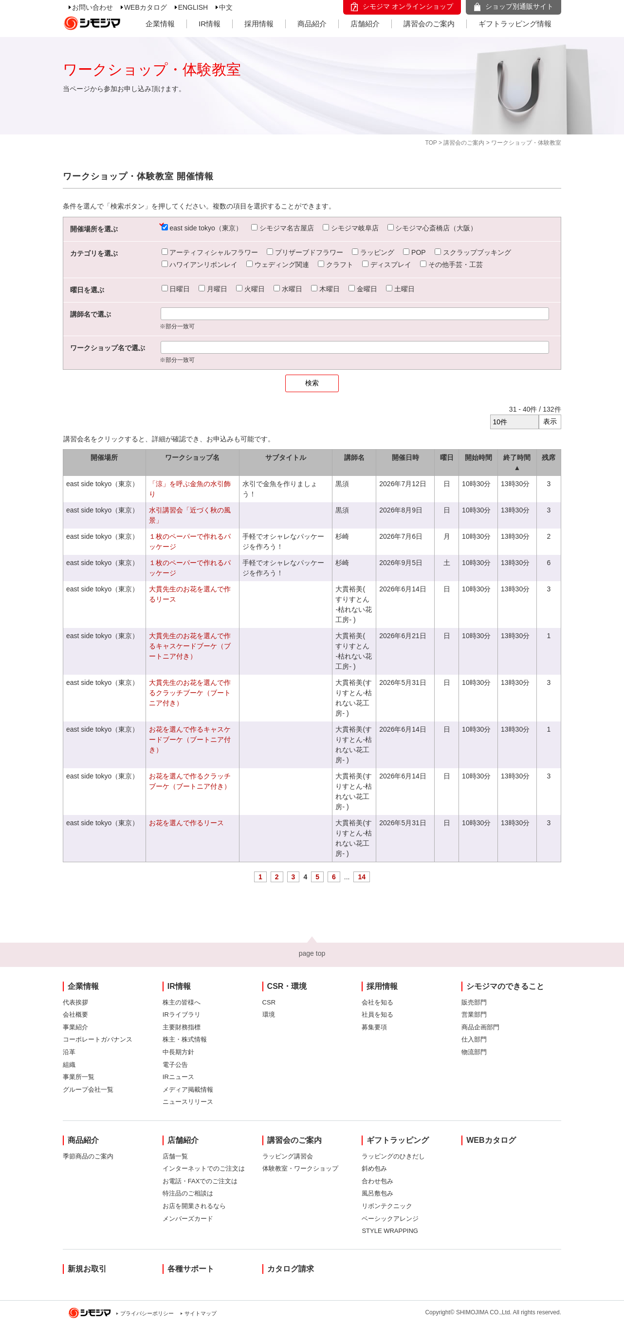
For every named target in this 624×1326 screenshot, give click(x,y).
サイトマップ (200, 1313)
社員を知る (377, 1014)
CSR (268, 1002)
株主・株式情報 (185, 1039)
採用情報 (259, 23)
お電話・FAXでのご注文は (200, 1181)
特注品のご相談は (188, 1193)
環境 (268, 1014)
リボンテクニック (387, 1206)
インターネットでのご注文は (204, 1168)
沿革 (69, 1052)
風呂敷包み (377, 1193)
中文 (226, 7)
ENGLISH (193, 7)
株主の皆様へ (182, 1002)
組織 (69, 1064)
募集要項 (374, 1027)
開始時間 (478, 457)
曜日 (447, 457)
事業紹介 (75, 1027)
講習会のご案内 (429, 23)
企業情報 (160, 23)
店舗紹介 (365, 23)
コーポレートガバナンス (97, 1039)
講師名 (354, 457)
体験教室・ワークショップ (300, 1168)
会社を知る (377, 1002)
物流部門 (474, 1052)
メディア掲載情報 (188, 1089)
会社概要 (75, 1014)
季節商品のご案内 (88, 1156)
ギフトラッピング (398, 1140)
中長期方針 (178, 1052)
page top (312, 953)
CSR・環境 (287, 986)
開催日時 (405, 457)
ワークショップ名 (192, 457)
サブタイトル (285, 457)
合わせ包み (377, 1181)
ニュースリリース (188, 1101)
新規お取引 (87, 1269)
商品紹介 (312, 23)
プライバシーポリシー (147, 1313)
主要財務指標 (182, 1027)
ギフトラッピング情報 (514, 23)
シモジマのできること (505, 986)
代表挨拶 (75, 1002)
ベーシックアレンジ (390, 1218)
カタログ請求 (290, 1269)
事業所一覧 (78, 1076)
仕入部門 (474, 1039)
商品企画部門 (480, 1027)
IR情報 (209, 23)
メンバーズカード (188, 1218)
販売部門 (474, 1002)
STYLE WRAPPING (390, 1230)
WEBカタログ (145, 7)
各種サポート (190, 1269)
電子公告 (175, 1064)
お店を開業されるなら (194, 1206)
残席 (548, 457)
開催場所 (104, 457)
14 (362, 877)
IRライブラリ (182, 1014)
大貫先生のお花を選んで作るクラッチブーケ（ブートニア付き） (190, 693)
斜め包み (374, 1168)
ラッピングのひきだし (393, 1156)
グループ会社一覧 (88, 1089)
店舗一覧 (175, 1156)
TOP (431, 142)
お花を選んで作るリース (186, 823)
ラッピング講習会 (287, 1156)
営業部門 (474, 1014)
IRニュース (178, 1076)
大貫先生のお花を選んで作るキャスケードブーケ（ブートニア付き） (190, 646)
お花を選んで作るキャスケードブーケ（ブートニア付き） (190, 739)
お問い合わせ (92, 7)
